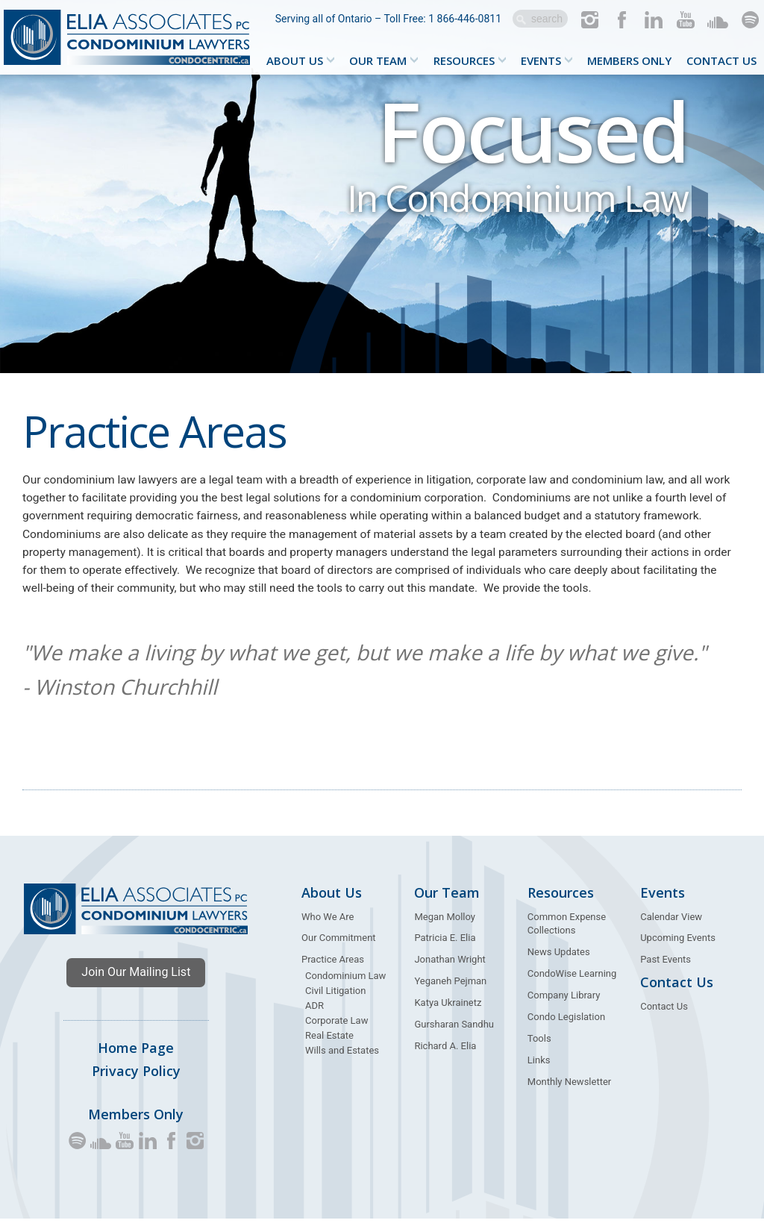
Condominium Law (345, 986)
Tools (539, 1048)
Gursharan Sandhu (454, 1034)
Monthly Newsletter (569, 1092)
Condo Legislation (566, 1027)
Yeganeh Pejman (450, 992)
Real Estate (329, 1045)
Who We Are (327, 927)
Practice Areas (332, 970)
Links (539, 1070)
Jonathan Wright (449, 970)
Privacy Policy (136, 1082)
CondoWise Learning (572, 984)
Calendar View (671, 927)
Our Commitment (338, 948)
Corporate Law (336, 1030)
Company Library (564, 1005)
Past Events (665, 970)
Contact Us (721, 60)
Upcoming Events (678, 948)
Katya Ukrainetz (447, 1013)
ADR (314, 1016)
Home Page (136, 1058)
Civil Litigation (335, 1001)
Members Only (629, 60)
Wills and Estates (342, 1060)
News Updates (558, 963)
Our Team (378, 60)
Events (541, 60)
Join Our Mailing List (135, 982)
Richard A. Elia (445, 1056)
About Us (294, 60)
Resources (464, 60)
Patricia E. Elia (444, 948)
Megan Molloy (444, 927)
